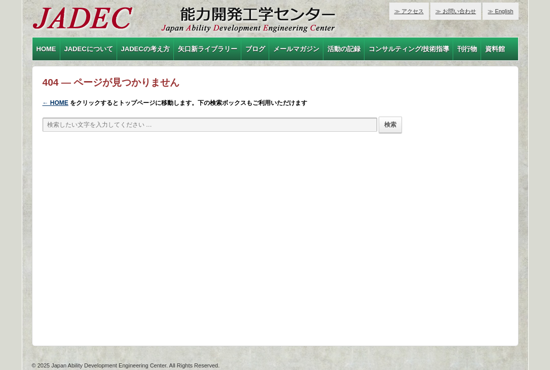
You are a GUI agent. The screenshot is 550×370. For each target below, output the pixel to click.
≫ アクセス (409, 11)
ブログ (255, 49)
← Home (55, 102)
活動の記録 (343, 49)
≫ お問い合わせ (455, 11)
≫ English (500, 11)
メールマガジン (296, 49)
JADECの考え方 (145, 49)
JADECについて (88, 49)
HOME (46, 49)
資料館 (495, 49)
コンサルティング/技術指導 (409, 49)
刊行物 (467, 49)
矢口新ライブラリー (207, 49)
